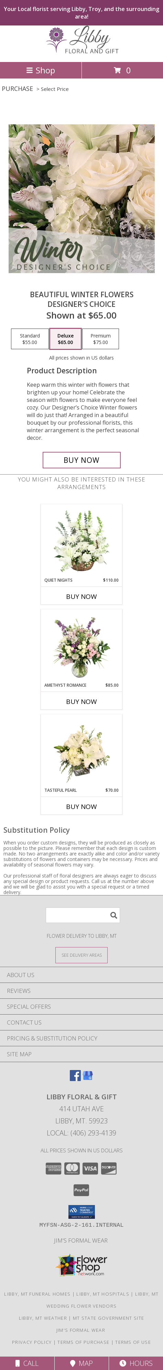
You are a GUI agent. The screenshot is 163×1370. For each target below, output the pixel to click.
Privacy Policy (32, 1342)
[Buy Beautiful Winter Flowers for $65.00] (82, 460)
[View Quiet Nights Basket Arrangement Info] (81, 540)
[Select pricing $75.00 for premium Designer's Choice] (101, 339)
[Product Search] (83, 915)
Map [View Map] (81, 1363)
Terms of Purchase (83, 1342)
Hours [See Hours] (136, 1363)
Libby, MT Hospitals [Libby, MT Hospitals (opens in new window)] (102, 1294)
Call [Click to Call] (27, 1363)
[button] (81, 1212)
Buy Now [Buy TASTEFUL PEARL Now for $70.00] (81, 806)
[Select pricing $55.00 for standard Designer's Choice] (29, 339)
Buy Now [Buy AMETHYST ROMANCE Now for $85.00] (81, 701)
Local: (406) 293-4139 (81, 1133)
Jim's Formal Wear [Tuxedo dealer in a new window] (81, 1240)
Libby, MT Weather (43, 1318)
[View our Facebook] (75, 1079)
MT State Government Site (108, 1318)
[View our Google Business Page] (87, 1079)
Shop (40, 70)
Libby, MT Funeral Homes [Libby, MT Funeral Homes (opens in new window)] (37, 1294)
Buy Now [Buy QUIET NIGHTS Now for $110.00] (81, 596)
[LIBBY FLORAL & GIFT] (81, 52)
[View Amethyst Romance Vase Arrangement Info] (81, 646)
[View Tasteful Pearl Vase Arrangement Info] (81, 751)
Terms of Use (133, 1342)
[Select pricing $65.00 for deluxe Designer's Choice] (65, 339)
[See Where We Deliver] (81, 955)
